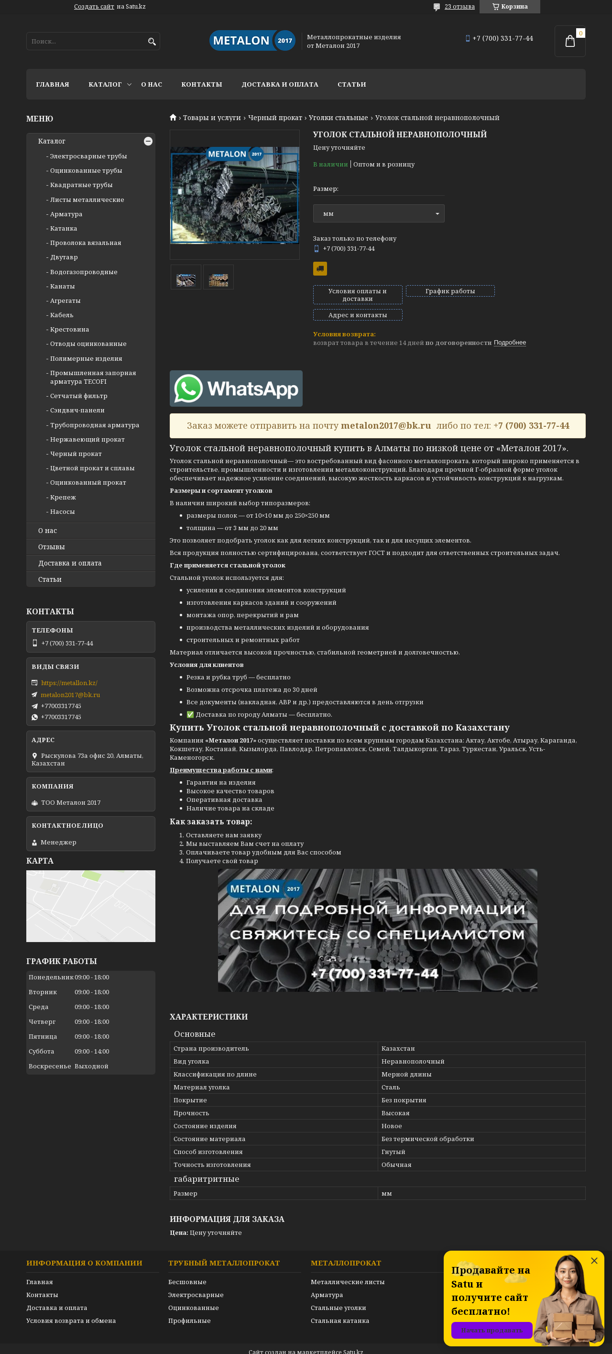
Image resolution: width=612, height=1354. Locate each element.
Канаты (62, 286)
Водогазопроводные (84, 271)
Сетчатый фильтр (79, 395)
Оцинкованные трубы (86, 170)
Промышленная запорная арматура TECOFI (93, 377)
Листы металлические (87, 199)
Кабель (62, 315)
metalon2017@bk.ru (70, 695)
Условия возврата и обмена (71, 1304)
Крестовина (69, 329)
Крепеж (63, 497)
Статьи (352, 84)
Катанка (63, 228)
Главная (52, 84)
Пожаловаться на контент (337, 1345)
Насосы (62, 511)
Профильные (189, 1304)
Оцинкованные (193, 1291)
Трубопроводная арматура (95, 425)
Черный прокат (275, 118)
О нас (151, 84)
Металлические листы (348, 1265)
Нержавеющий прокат (87, 439)
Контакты (201, 84)
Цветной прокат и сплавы (92, 468)
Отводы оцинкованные (88, 343)
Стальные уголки (338, 1291)
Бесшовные (187, 1265)
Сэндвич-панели (77, 410)
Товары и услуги (212, 118)
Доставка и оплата (279, 84)
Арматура (66, 214)
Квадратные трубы (81, 184)
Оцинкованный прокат (88, 482)
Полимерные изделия (86, 358)
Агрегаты (65, 300)
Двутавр (64, 257)
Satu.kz (353, 1336)
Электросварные (196, 1278)
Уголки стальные (338, 118)
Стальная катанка (340, 1304)
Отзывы (51, 547)
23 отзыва (460, 6)
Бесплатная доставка (320, 269)
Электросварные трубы (88, 156)
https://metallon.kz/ (69, 683)
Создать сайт (94, 6)
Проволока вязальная (85, 242)
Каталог (105, 84)
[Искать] (151, 41)
